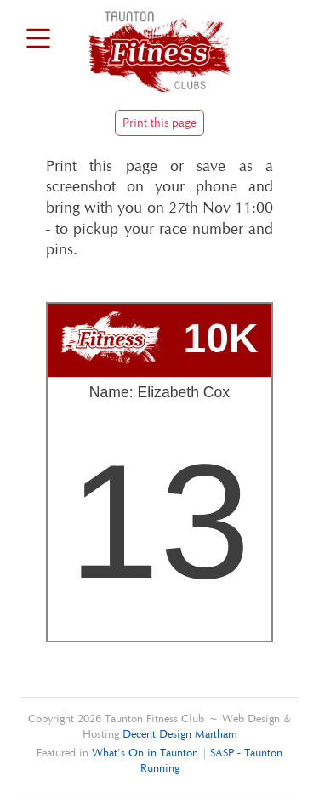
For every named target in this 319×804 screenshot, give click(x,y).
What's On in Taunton (145, 752)
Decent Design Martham (179, 733)
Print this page (159, 123)
